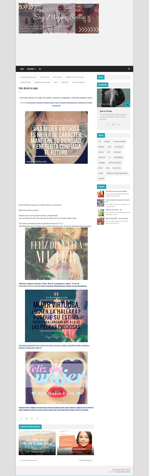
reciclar (101, 173)
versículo (101, 178)
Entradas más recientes (28, 460)
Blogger (127, 472)
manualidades (118, 157)
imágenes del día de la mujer (75, 77)
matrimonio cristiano (115, 162)
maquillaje (102, 162)
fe (109, 157)
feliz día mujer (57, 77)
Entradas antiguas (85, 460)
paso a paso (116, 168)
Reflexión (101, 147)
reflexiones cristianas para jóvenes (117, 173)
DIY (40, 69)
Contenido (31, 69)
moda (100, 168)
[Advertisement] (74, 48)
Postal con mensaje (78, 82)
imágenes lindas (25, 82)
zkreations (120, 472)
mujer (56, 82)
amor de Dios (119, 147)
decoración (117, 152)
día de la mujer (44, 77)
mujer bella (64, 82)
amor (109, 147)
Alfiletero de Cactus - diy (114, 210)
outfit (107, 168)
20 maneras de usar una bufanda (116, 191)
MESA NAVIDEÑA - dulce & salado (117, 218)
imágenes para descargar (42, 82)
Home (22, 69)
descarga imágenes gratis (28, 77)
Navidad (106, 141)
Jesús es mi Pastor (106, 111)
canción (101, 152)
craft (108, 152)
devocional (102, 157)
